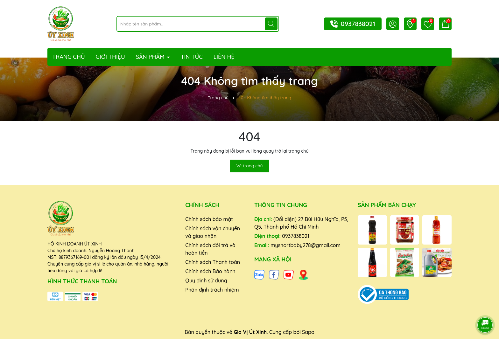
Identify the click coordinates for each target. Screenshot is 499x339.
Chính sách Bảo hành (210, 271)
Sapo (308, 332)
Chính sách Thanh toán (212, 262)
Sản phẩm (151, 56)
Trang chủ (68, 56)
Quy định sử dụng (206, 280)
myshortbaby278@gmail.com (306, 245)
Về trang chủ (249, 166)
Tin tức (192, 56)
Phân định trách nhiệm (212, 290)
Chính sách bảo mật (209, 219)
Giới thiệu (110, 56)
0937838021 (358, 24)
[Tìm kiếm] (271, 23)
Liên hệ (224, 56)
